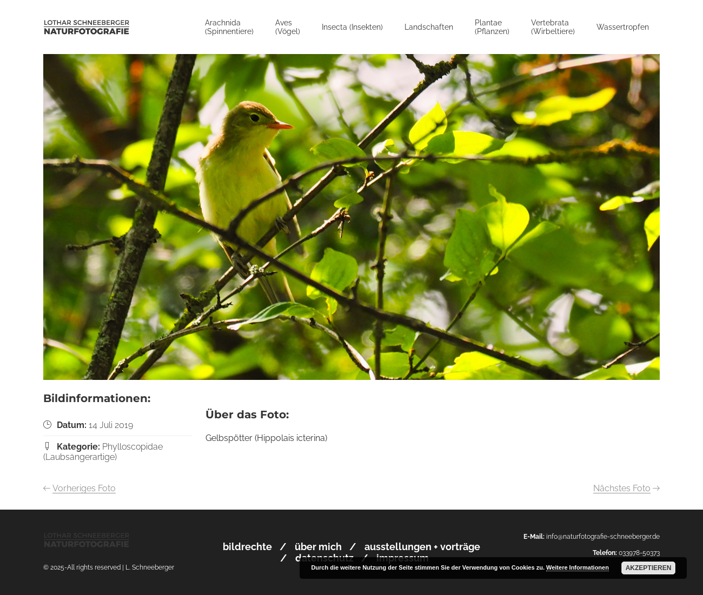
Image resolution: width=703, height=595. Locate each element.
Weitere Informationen (577, 567)
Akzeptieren (649, 568)
